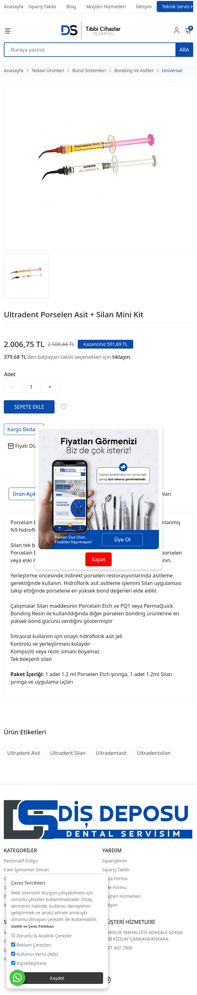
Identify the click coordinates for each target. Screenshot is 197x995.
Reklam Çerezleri (31, 945)
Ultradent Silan (67, 752)
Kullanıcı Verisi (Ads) (34, 954)
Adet (10, 374)
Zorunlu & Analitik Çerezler (41, 936)
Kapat (98, 559)
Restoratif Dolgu (21, 861)
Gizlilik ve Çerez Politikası (32, 926)
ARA (184, 49)
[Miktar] (31, 387)
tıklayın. (121, 356)
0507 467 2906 (117, 948)
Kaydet (57, 978)
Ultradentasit (111, 752)
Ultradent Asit (23, 752)
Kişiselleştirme (28, 963)
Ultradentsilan (154, 752)
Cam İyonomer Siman (26, 870)
